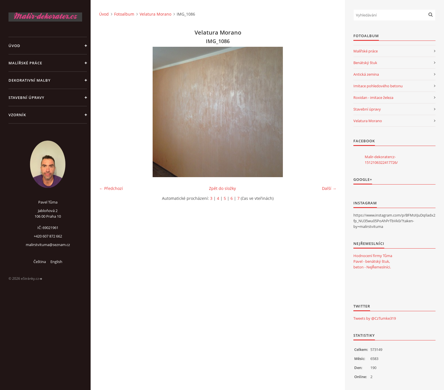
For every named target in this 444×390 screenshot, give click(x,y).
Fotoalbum (124, 14)
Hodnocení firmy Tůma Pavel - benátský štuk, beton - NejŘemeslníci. (372, 261)
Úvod (14, 45)
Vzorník (17, 114)
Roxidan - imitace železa (373, 97)
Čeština (39, 261)
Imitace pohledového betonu (378, 85)
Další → (329, 188)
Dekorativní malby (29, 80)
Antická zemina (366, 74)
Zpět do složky (222, 188)
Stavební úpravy (26, 97)
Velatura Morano (155, 14)
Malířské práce (25, 62)
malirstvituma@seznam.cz (48, 244)
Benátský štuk (365, 62)
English (56, 261)
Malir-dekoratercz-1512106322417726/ (381, 159)
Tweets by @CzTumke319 (374, 318)
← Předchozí (111, 188)
